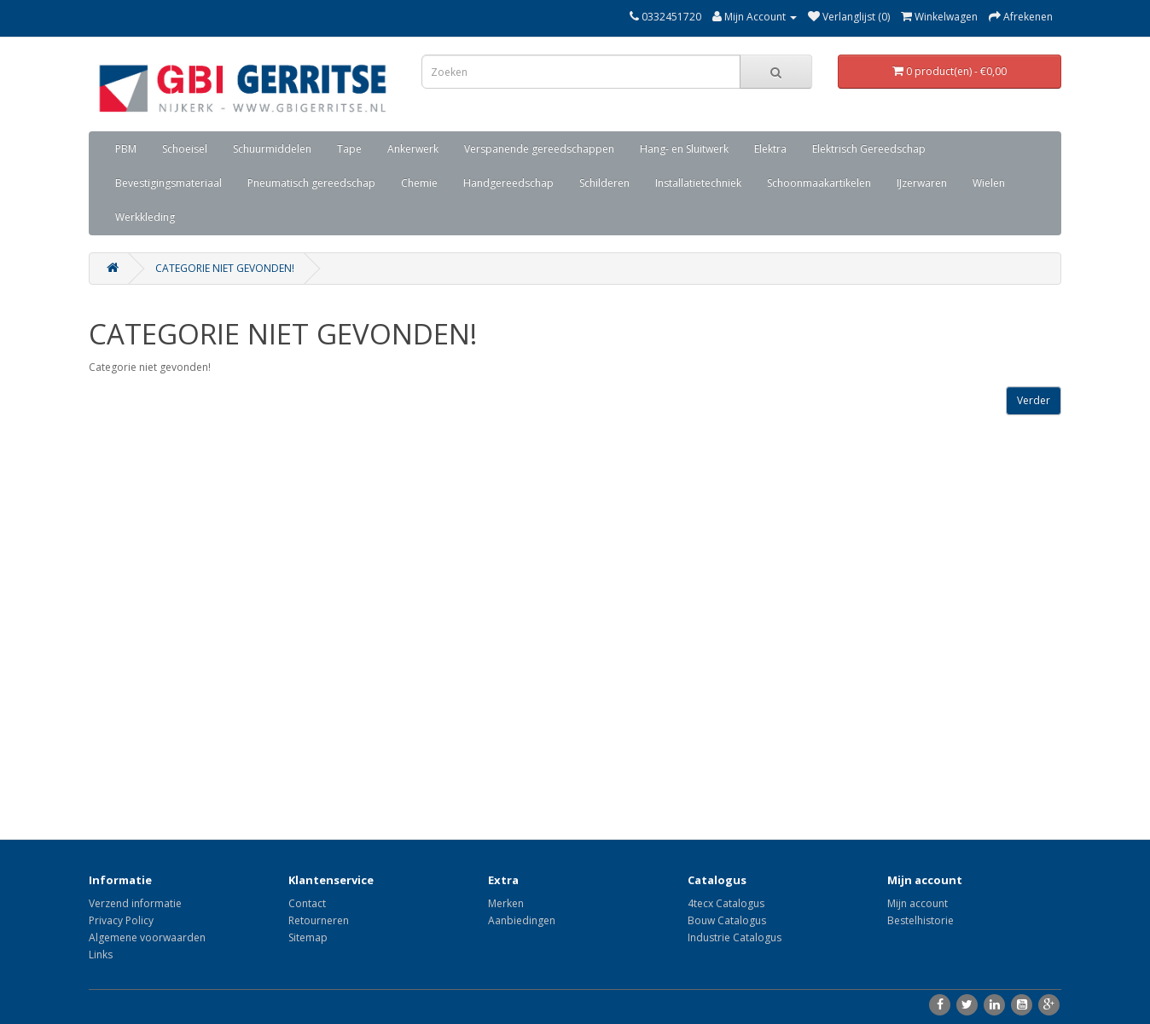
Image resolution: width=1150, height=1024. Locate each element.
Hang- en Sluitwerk (684, 149)
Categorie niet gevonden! (224, 268)
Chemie (419, 183)
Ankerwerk (413, 149)
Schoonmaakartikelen (819, 183)
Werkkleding (145, 217)
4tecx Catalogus (726, 903)
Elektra (770, 149)
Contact (307, 903)
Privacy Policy (121, 920)
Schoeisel (184, 149)
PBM (125, 149)
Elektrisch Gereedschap (869, 149)
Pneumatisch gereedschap (311, 183)
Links (101, 954)
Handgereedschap (508, 183)
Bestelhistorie (920, 920)
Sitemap (308, 937)
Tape (349, 149)
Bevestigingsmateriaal (168, 183)
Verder (1033, 400)
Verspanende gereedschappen (539, 149)
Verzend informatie (135, 903)
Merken (506, 903)
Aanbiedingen (521, 920)
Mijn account (917, 903)
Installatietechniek (698, 183)
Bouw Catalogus (727, 920)
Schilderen (604, 183)
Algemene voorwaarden (147, 937)
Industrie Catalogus (734, 937)
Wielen (989, 183)
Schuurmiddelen (272, 149)
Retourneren (318, 920)
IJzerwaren (922, 183)
